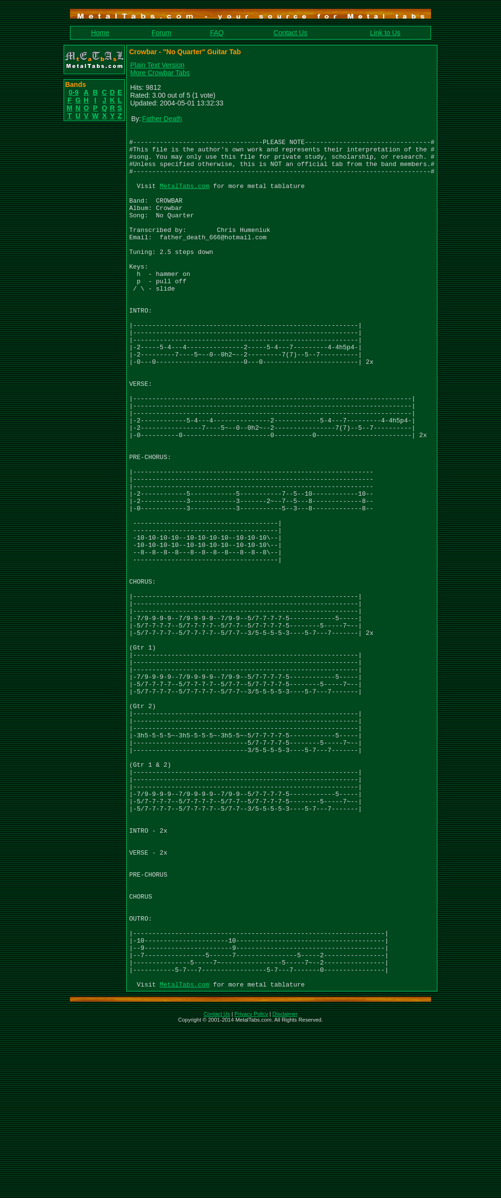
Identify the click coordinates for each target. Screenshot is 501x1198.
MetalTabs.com (184, 197)
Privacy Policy (251, 1185)
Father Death (162, 119)
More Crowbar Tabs (160, 73)
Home (100, 33)
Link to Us (385, 33)
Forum (161, 33)
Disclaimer (285, 1185)
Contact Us (290, 33)
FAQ (217, 33)
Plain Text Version (157, 65)
